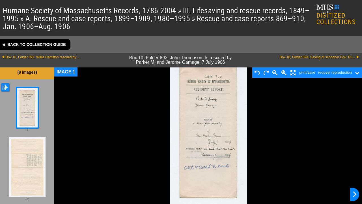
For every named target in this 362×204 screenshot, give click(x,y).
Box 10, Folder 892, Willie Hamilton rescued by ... (43, 57)
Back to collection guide (36, 44)
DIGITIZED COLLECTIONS (336, 15)
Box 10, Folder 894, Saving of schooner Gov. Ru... (317, 57)
